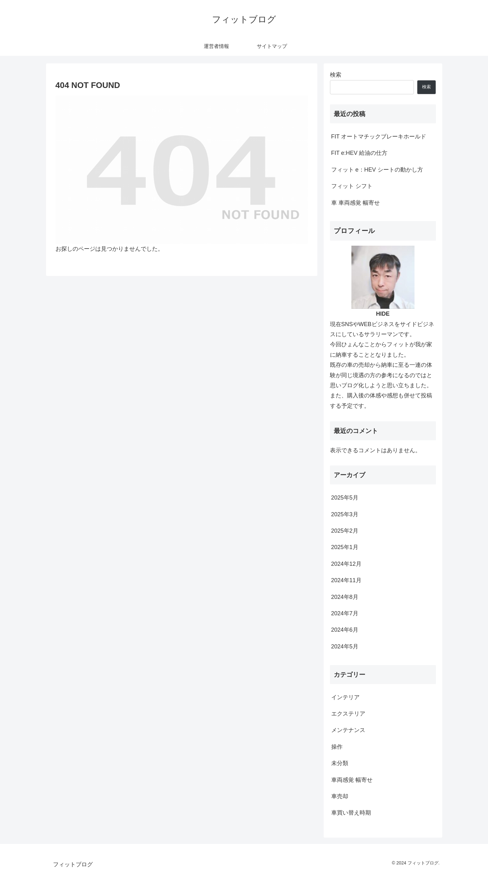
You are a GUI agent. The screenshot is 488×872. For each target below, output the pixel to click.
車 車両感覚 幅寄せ (355, 203)
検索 (335, 75)
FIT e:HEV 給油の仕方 (359, 153)
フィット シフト (352, 186)
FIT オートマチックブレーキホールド (378, 136)
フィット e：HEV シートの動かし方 (377, 170)
